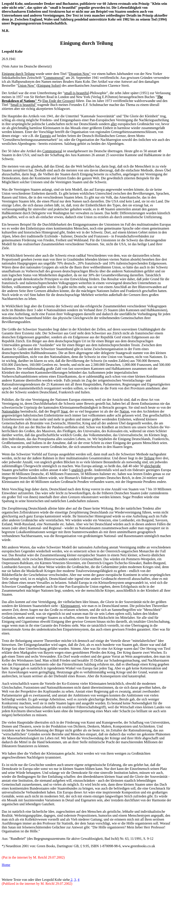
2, (72, 880)
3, (75, 880)
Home (6, 865)
